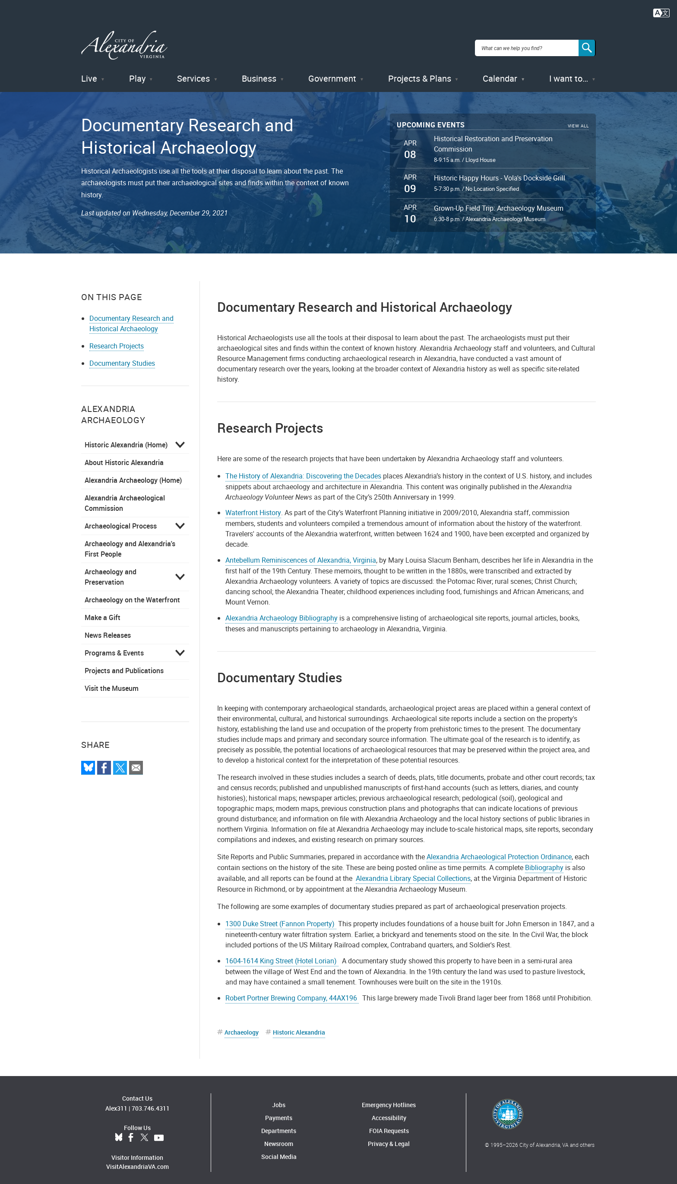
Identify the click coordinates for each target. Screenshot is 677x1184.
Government (332, 73)
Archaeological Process (121, 520)
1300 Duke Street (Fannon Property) (280, 918)
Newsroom (278, 1138)
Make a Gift (102, 612)
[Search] (587, 45)
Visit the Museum (112, 682)
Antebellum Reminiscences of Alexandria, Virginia (300, 555)
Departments (278, 1125)
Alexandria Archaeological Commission (125, 497)
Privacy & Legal (389, 1138)
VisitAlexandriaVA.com (137, 1161)
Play (137, 73)
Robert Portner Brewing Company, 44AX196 (292, 992)
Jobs (278, 1099)
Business (259, 73)
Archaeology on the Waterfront (132, 594)
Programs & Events (114, 647)
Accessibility (389, 1112)
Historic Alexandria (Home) (126, 439)
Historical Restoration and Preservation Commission (493, 139)
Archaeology (242, 1027)
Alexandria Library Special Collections (413, 873)
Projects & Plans (419, 73)
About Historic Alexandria (124, 457)
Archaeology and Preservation (110, 571)
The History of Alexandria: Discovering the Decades (303, 470)
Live (89, 73)
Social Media (279, 1151)
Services (193, 73)
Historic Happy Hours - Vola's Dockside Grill (499, 172)
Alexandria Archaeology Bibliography (281, 612)
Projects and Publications (124, 665)
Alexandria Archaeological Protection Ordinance (499, 851)
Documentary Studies (122, 357)
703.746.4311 (151, 1103)
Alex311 (116, 1103)
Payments (278, 1112)
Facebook (130, 1132)
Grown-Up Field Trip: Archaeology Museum (498, 203)
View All (578, 120)
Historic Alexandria (299, 1027)
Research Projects (116, 340)
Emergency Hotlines (389, 1099)
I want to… (568, 73)
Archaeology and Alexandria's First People (130, 543)
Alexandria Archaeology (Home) (133, 474)
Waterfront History (253, 507)
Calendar (500, 73)
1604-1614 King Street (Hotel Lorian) (281, 955)
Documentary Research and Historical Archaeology (131, 318)
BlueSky (118, 1132)
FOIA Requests (389, 1125)
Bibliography (544, 862)
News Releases (108, 629)
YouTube (159, 1132)
